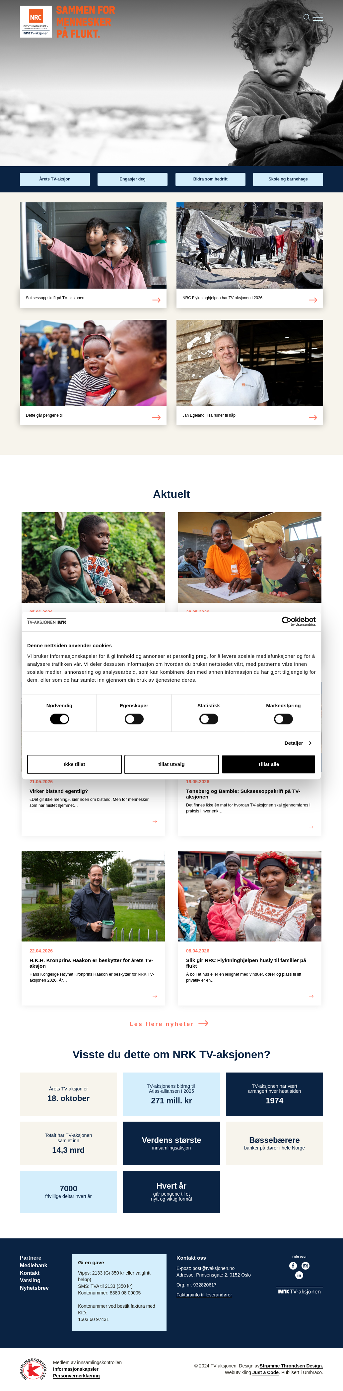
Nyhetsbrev (34, 1288)
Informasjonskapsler (76, 1370)
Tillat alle (268, 764)
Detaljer (294, 743)
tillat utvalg (171, 764)
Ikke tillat (74, 764)
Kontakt (29, 1273)
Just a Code (265, 1373)
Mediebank (33, 1266)
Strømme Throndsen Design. (291, 1366)
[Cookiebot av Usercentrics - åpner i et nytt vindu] (287, 622)
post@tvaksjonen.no (213, 1269)
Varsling (30, 1281)
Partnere (30, 1258)
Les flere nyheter (171, 1024)
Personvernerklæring (76, 1376)
